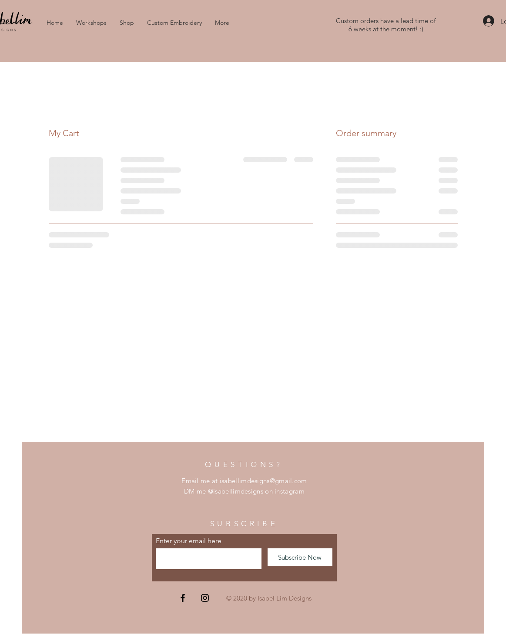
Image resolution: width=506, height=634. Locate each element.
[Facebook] (183, 598)
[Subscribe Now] (300, 557)
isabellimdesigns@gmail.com (263, 481)
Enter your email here (188, 540)
